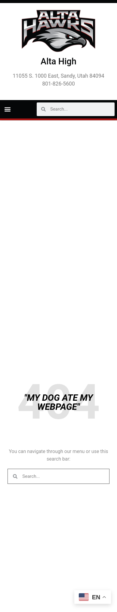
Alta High (58, 61)
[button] (7, 109)
